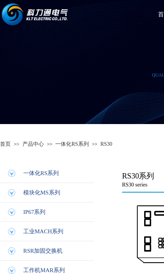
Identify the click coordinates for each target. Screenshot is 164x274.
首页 (5, 144)
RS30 (106, 144)
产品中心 (33, 144)
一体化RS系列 (71, 144)
